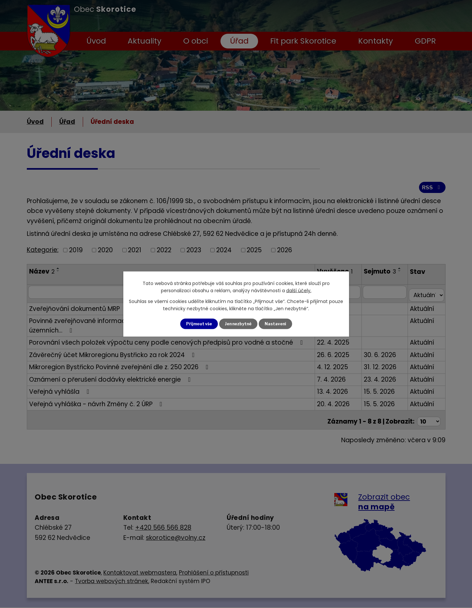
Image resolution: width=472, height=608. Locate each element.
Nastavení (280, 324)
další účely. (298, 290)
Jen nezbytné (238, 324)
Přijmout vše (194, 324)
